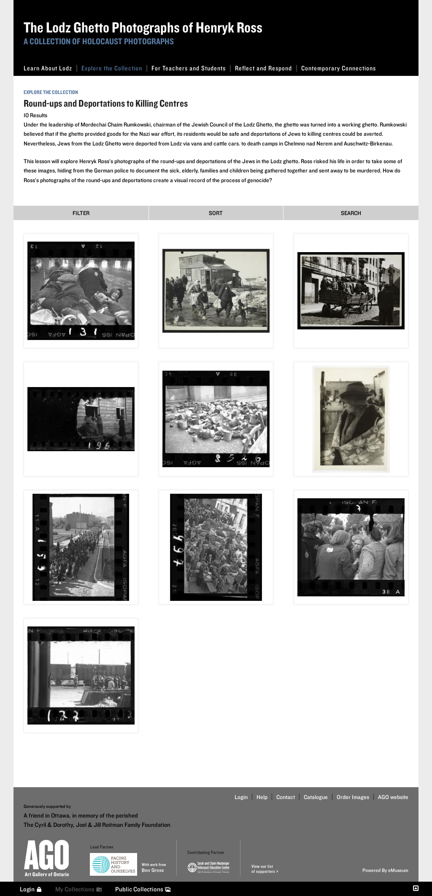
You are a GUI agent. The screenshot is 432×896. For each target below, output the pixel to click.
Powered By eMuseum (385, 870)
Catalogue (316, 797)
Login (241, 797)
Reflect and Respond (266, 68)
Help (261, 797)
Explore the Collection (114, 68)
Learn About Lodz (50, 68)
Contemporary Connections (338, 68)
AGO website (393, 797)
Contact (285, 797)
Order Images (353, 797)
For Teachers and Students (191, 68)
